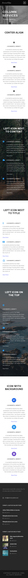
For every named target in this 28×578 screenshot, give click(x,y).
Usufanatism (13, 551)
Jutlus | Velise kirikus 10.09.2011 (11, 510)
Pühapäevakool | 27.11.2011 (10, 521)
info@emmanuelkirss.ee (11, 498)
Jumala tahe (13, 544)
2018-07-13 (13, 546)
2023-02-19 (6, 512)
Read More (14, 62)
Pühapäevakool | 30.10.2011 (10, 515)
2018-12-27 (13, 540)
